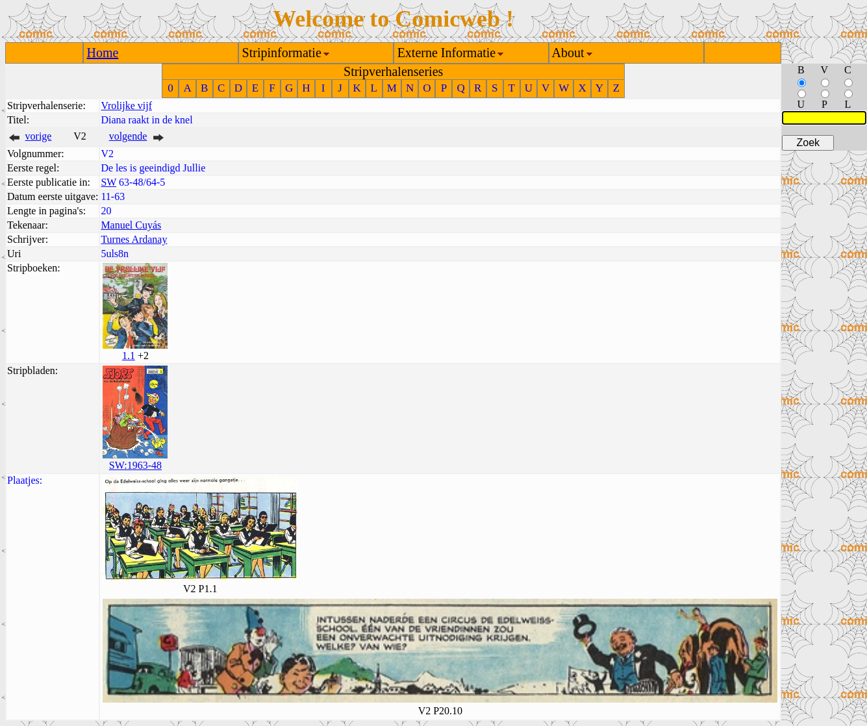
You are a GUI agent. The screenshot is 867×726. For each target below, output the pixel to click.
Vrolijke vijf (126, 105)
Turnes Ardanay (134, 239)
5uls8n (115, 253)
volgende (128, 136)
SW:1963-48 (135, 465)
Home (103, 52)
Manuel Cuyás (131, 225)
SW (108, 182)
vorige (38, 136)
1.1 (128, 355)
